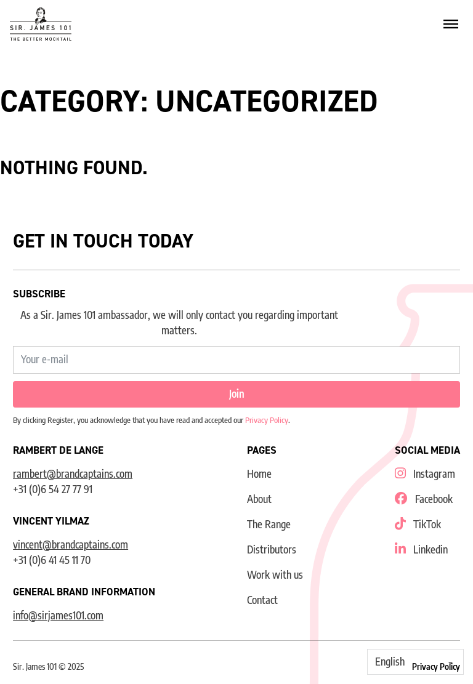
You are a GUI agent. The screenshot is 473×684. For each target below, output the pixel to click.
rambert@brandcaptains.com (72, 473)
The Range (269, 524)
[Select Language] (415, 662)
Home (259, 473)
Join (237, 393)
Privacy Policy (266, 420)
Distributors (271, 549)
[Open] (450, 24)
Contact (262, 599)
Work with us (275, 574)
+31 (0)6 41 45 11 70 (52, 559)
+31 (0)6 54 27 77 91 (52, 489)
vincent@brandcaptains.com (70, 544)
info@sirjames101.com (58, 615)
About (259, 499)
